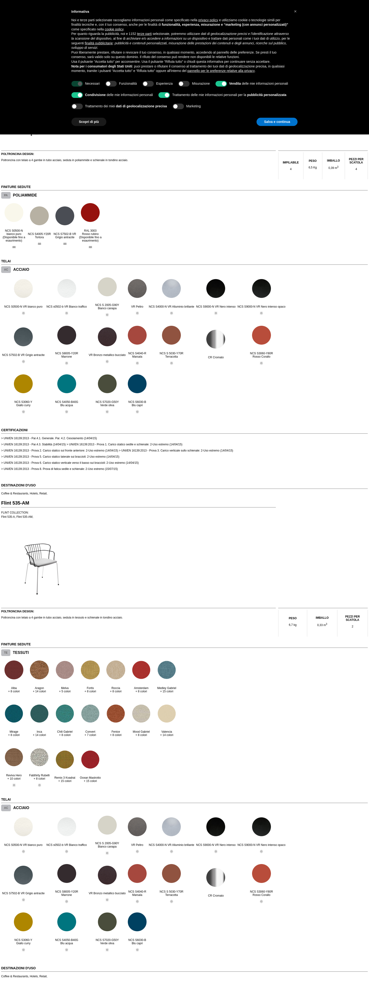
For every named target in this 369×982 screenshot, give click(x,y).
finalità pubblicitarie (99, 43)
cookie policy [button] (114, 29)
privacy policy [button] (208, 20)
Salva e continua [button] (277, 122)
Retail (43, 493)
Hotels (34, 493)
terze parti (144, 34)
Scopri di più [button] (89, 122)
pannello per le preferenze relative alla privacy (221, 71)
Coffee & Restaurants (14, 493)
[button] (295, 11)
